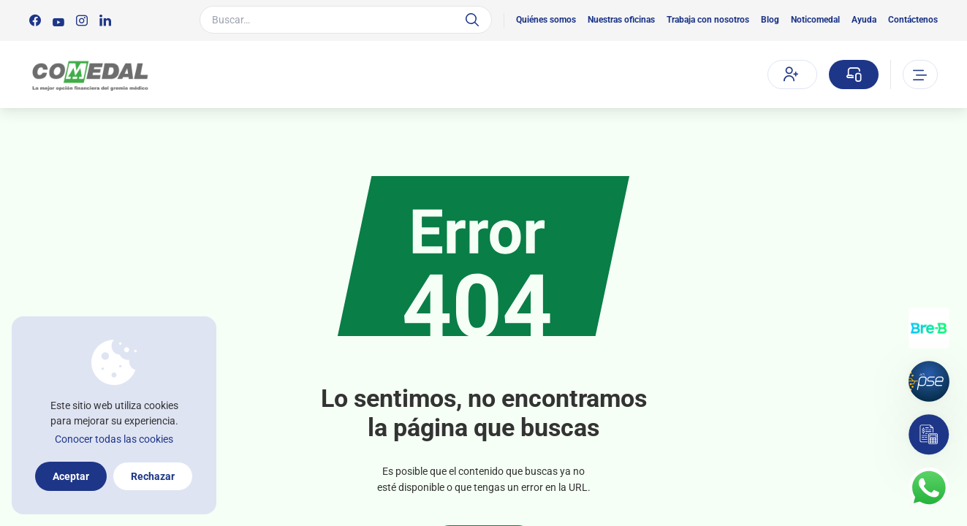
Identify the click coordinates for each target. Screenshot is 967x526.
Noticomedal (815, 20)
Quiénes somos (546, 20)
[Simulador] (929, 434)
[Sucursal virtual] (854, 74)
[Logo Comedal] (89, 75)
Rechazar (153, 476)
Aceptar (71, 476)
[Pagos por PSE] (929, 381)
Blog (770, 20)
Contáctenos (913, 20)
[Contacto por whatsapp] (929, 488)
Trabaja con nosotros (708, 20)
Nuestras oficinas (621, 20)
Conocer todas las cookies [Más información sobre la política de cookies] (114, 439)
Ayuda (864, 20)
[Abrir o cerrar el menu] (920, 74)
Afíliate (791, 73)
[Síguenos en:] (35, 20)
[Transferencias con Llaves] (929, 328)
